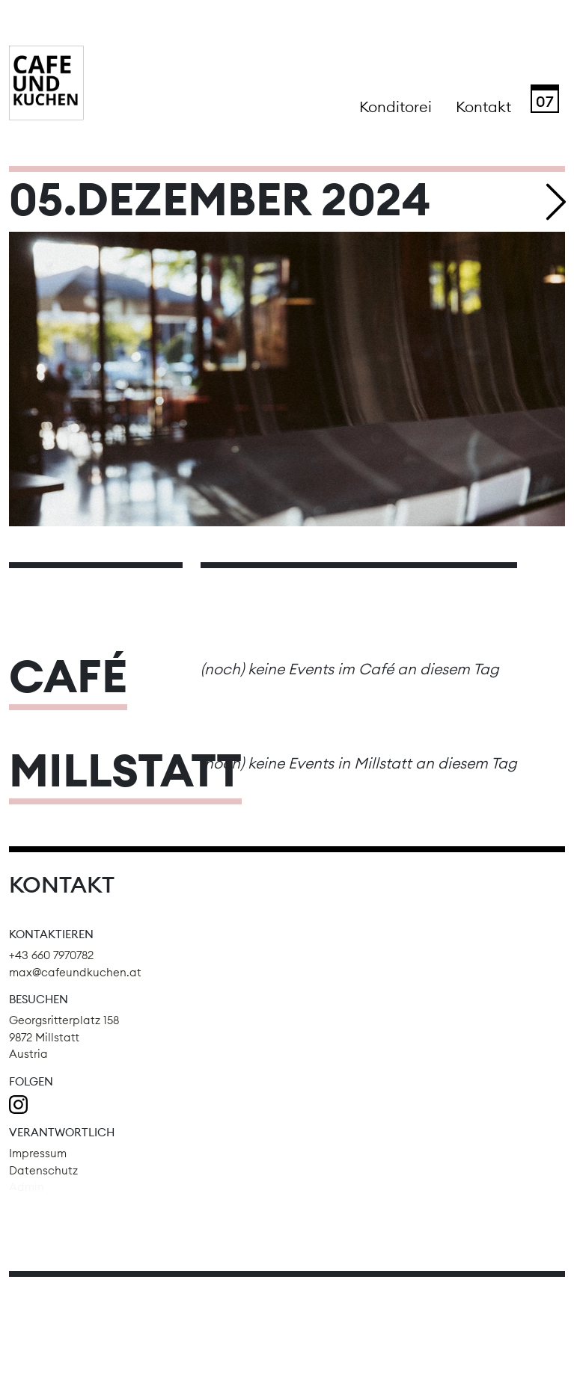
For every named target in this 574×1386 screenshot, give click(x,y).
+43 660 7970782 (51, 955)
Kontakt (483, 106)
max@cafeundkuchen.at (75, 972)
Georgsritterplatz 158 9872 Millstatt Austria (64, 1037)
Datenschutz (43, 1170)
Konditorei (395, 106)
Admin (26, 1187)
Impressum (38, 1153)
